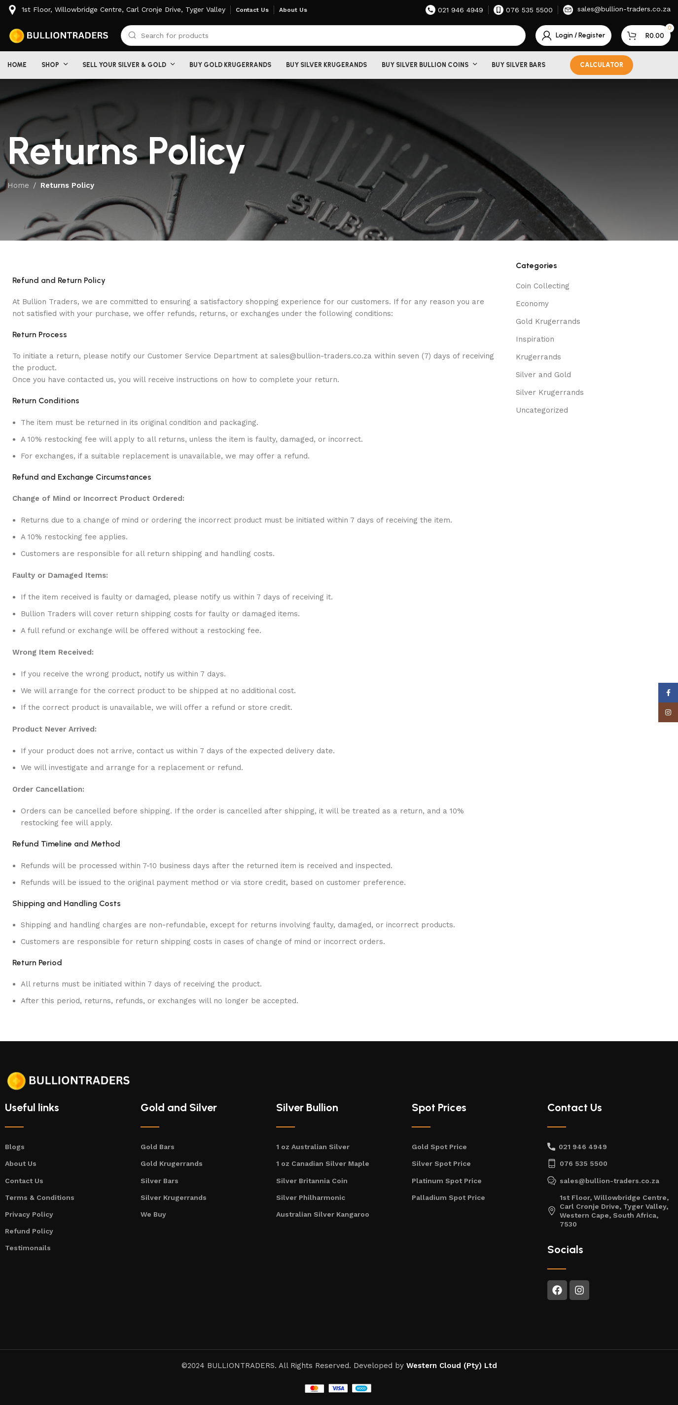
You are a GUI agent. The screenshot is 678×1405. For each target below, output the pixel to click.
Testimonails (28, 1248)
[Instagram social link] (668, 712)
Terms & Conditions (39, 1197)
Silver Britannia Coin (312, 1181)
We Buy (153, 1214)
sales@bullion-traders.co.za (603, 1180)
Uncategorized (542, 410)
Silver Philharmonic (310, 1197)
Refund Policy (29, 1231)
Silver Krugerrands (550, 392)
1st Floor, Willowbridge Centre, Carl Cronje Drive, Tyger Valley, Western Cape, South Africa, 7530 (608, 1211)
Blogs (15, 1147)
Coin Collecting (543, 285)
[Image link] (69, 1080)
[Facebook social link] (668, 692)
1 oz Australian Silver (313, 1147)
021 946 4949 (577, 1147)
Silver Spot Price (441, 1163)
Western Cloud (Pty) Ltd (451, 1365)
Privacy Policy (29, 1214)
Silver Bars (159, 1181)
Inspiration (535, 339)
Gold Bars (158, 1147)
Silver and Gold (543, 374)
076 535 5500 (577, 1163)
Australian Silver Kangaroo (322, 1214)
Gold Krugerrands (548, 321)
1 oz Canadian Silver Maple (322, 1163)
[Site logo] (59, 35)
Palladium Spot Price (448, 1197)
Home (18, 185)
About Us (20, 1163)
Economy (532, 303)
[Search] (323, 35)
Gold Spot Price (439, 1147)
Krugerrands (538, 356)
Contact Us (24, 1181)
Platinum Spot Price (447, 1181)
